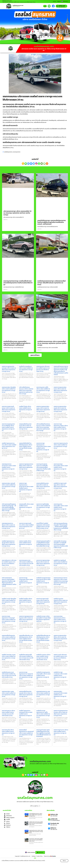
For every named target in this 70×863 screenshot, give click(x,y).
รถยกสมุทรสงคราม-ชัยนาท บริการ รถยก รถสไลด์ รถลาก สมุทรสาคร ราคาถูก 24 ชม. (8, 525)
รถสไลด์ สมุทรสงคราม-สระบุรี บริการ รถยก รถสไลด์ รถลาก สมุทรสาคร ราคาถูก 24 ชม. (8, 543)
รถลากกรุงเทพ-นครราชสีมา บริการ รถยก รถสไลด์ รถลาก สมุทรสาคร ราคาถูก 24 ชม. (61, 507)
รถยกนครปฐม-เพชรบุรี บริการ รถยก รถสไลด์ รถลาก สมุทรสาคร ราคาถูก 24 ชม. (8, 485)
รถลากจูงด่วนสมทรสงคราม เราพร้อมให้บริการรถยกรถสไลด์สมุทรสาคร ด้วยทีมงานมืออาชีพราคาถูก (43, 467)
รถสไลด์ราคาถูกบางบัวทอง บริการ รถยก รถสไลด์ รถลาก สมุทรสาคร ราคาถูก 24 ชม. (60, 675)
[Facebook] (28, 163)
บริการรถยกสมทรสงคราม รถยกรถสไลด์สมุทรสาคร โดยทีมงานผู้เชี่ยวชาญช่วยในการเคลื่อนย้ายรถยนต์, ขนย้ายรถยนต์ (9, 582)
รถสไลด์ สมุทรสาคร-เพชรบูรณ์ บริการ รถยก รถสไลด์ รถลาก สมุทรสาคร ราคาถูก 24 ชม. (25, 714)
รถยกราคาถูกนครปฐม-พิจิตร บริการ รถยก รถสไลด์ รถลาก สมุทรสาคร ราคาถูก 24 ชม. (60, 637)
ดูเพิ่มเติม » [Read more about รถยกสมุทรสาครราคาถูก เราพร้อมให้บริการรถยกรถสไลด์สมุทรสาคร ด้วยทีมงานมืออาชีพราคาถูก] (5, 289)
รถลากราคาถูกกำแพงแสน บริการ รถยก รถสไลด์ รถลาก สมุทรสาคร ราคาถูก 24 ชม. (26, 581)
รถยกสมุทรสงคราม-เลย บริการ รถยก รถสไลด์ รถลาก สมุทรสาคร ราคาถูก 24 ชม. (43, 693)
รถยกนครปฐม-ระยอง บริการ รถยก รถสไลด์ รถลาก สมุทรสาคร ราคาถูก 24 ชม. (8, 693)
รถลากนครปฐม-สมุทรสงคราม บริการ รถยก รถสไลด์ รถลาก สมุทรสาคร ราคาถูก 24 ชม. (60, 619)
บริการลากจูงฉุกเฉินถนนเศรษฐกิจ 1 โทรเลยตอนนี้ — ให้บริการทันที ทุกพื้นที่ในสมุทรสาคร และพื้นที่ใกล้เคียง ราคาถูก (61, 526)
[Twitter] (33, 163)
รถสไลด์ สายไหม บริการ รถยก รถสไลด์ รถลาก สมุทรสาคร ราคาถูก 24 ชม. (25, 601)
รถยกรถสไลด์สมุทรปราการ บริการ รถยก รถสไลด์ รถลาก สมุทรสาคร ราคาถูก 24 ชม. (35, 815)
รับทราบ (64, 860)
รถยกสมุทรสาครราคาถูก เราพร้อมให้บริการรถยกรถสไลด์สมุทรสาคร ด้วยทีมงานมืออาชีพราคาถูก (18, 283)
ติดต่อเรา (54, 1)
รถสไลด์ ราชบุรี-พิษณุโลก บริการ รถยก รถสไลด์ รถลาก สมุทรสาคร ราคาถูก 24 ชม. (9, 601)
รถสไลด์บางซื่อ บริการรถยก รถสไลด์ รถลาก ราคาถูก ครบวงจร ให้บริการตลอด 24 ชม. (36, 823)
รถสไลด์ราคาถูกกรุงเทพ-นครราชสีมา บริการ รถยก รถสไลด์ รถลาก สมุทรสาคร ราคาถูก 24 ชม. (43, 675)
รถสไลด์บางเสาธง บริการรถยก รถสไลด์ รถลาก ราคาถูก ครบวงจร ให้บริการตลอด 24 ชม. (43, 657)
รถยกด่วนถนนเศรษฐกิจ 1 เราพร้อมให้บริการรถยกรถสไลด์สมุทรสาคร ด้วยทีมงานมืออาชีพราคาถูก (43, 543)
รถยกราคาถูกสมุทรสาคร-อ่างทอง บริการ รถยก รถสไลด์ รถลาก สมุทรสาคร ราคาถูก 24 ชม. (61, 713)
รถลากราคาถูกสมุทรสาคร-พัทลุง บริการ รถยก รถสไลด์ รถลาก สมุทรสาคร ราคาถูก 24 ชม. (61, 427)
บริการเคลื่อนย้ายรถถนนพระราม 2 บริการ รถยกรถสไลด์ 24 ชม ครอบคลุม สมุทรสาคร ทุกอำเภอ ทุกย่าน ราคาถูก (43, 427)
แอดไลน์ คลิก (53, 819)
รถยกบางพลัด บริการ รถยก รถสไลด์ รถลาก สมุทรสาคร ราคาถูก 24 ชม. (25, 543)
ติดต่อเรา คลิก (62, 5)
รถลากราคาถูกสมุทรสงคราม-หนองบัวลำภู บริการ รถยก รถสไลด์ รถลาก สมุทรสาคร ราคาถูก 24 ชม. (43, 447)
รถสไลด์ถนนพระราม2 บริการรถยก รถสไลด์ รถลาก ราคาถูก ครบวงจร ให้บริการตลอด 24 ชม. (9, 674)
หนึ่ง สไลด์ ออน (53, 824)
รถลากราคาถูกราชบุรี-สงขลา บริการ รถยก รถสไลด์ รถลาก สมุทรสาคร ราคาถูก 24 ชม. (8, 408)
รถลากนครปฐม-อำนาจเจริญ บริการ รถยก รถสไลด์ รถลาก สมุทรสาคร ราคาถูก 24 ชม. (61, 467)
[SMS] (44, 163)
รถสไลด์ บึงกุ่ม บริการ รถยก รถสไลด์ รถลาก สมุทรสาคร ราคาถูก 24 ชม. (25, 408)
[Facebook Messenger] (31, 163)
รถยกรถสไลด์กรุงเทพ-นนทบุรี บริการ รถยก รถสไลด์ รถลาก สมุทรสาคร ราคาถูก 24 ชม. (26, 693)
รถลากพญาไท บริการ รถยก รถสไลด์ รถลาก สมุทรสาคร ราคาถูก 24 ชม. (8, 732)
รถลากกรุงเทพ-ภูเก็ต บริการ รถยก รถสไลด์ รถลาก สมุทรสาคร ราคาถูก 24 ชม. (43, 389)
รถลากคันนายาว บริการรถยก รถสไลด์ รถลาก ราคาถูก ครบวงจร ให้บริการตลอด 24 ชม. (9, 562)
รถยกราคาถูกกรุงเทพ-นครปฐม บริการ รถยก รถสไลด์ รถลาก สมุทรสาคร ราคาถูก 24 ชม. (9, 368)
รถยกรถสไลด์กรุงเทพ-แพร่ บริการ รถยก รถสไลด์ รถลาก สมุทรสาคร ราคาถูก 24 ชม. (43, 485)
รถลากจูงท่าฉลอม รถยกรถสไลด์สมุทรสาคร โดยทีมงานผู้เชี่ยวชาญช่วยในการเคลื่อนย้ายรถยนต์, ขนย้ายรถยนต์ (43, 733)
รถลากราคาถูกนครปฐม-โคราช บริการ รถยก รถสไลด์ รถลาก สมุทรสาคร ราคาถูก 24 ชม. (43, 562)
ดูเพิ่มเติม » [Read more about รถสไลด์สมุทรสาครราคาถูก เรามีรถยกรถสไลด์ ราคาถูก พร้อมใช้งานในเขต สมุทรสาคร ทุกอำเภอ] (39, 289)
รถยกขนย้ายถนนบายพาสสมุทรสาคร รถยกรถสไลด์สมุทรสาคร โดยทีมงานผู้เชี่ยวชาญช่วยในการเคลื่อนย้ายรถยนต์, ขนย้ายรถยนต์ (61, 370)
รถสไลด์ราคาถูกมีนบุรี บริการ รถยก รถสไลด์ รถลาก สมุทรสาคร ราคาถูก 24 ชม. (60, 562)
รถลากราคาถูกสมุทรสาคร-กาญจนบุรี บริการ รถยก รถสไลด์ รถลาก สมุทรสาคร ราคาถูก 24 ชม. (8, 619)
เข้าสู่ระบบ (58, 1)
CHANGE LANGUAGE (31, 852)
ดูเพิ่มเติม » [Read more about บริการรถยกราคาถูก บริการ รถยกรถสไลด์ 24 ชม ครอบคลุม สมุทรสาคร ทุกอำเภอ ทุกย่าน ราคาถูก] (5, 219)
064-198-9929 (62, 6)
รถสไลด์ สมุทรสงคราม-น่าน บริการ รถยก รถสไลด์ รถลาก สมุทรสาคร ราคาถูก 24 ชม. (9, 445)
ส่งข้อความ (53, 828)
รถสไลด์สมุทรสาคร (8, 152)
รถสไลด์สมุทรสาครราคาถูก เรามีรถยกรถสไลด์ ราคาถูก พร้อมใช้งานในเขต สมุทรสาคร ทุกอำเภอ (51, 283)
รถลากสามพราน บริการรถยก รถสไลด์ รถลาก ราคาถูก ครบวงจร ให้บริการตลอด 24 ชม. (8, 713)
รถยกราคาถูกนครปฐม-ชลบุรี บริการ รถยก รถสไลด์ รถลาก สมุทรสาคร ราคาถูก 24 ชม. (60, 408)
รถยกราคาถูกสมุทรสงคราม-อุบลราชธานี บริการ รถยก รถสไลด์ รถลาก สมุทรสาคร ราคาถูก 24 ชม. (26, 487)
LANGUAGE (65, 1)
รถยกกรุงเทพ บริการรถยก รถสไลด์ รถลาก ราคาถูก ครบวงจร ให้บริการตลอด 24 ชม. (43, 368)
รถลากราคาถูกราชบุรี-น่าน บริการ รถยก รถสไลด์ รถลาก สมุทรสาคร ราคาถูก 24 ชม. (26, 525)
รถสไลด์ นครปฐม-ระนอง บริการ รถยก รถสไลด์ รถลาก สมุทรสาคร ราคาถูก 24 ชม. (9, 657)
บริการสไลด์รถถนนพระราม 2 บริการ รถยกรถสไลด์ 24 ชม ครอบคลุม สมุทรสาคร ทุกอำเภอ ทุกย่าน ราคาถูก (26, 390)
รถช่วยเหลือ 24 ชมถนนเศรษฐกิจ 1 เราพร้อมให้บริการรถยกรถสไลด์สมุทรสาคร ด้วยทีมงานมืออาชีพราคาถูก (61, 544)
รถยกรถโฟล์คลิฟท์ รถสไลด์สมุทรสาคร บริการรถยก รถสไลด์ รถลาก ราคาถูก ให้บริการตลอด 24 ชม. (25, 446)
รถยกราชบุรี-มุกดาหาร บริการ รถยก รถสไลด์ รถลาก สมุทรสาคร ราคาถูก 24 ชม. (36, 831)
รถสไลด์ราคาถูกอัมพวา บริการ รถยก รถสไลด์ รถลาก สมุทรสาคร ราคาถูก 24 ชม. (26, 368)
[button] (35, 355)
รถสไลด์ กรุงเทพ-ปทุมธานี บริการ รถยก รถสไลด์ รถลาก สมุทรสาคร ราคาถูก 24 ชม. (61, 601)
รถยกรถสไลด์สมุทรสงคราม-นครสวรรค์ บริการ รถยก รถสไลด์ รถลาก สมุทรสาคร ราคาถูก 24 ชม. (26, 733)
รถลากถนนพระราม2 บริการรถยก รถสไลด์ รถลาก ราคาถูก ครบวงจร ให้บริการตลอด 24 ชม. (26, 562)
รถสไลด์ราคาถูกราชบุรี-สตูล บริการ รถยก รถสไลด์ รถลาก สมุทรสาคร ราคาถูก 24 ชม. (60, 485)
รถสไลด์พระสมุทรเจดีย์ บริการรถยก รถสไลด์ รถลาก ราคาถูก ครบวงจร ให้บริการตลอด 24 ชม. (26, 657)
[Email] (41, 163)
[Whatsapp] (39, 163)
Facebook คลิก (54, 823)
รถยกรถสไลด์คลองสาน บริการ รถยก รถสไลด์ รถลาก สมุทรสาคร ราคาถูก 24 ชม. (8, 637)
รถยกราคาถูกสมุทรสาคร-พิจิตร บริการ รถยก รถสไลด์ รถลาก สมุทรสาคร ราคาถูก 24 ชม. (26, 466)
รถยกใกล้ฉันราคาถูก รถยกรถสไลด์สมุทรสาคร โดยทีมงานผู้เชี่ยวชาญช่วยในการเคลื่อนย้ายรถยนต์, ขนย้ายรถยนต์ (51, 222)
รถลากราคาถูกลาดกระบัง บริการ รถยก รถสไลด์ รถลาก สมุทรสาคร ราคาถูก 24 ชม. (61, 445)
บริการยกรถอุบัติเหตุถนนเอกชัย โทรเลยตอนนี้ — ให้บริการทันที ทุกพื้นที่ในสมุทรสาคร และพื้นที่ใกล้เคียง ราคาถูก (9, 507)
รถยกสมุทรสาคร (16, 152)
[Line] (25, 163)
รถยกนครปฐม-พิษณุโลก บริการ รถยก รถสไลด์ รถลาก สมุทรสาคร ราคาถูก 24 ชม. (9, 389)
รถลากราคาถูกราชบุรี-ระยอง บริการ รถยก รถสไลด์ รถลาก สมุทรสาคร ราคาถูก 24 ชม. (43, 601)
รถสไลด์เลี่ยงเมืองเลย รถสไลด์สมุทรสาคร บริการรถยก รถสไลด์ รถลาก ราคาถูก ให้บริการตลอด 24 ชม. (43, 638)
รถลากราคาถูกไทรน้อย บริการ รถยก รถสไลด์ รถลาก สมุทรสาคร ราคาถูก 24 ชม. (43, 506)
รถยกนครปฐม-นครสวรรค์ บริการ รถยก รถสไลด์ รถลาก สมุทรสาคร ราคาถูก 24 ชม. (60, 694)
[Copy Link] (23, 163)
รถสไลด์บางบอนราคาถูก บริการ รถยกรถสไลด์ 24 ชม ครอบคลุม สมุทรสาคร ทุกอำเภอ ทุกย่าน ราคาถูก (51, 343)
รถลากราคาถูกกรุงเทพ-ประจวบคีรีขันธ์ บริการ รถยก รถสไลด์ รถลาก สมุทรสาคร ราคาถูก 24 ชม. (8, 427)
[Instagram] (36, 163)
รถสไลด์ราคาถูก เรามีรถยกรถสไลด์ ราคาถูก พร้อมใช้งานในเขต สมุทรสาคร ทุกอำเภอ (43, 618)
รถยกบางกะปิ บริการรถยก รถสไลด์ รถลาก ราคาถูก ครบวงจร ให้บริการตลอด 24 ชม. (60, 657)
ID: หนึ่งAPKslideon (55, 820)
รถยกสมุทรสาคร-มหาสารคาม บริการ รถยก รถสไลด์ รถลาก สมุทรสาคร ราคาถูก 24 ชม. (9, 467)
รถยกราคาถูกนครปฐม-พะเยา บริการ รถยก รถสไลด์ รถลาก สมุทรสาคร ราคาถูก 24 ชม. (60, 389)
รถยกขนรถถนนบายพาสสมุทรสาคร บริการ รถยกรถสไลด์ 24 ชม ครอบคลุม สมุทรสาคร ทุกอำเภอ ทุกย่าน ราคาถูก (61, 581)
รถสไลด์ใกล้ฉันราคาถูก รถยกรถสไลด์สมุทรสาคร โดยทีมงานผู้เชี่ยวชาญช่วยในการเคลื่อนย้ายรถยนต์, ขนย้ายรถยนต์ (16, 343)
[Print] (47, 163)
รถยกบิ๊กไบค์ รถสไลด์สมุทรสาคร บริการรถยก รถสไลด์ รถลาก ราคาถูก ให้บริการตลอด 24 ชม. (43, 525)
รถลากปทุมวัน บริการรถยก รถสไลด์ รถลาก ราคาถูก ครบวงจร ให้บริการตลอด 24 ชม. (36, 840)
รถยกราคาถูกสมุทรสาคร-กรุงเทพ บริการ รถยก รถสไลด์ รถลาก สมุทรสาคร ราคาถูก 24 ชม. (26, 618)
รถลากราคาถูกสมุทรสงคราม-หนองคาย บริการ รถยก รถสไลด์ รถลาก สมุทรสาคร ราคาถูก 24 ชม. (26, 675)
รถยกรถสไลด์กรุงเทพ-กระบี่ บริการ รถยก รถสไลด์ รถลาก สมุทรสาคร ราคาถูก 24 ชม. (26, 426)
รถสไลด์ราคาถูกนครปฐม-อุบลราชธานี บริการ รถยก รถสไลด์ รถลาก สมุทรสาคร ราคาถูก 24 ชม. (43, 581)
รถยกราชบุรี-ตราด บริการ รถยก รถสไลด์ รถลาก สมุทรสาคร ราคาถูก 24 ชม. (61, 732)
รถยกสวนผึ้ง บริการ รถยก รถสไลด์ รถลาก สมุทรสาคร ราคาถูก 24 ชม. (26, 506)
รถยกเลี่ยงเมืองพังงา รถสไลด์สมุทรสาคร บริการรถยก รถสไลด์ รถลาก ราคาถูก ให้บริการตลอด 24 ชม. (26, 638)
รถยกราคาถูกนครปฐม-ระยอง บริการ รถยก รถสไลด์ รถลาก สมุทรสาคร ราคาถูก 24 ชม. (43, 408)
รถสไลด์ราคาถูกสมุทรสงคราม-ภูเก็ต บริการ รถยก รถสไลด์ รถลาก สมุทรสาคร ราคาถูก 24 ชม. (43, 714)
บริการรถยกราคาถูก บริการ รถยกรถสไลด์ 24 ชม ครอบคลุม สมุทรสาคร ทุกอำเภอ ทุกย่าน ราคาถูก (17, 213)
